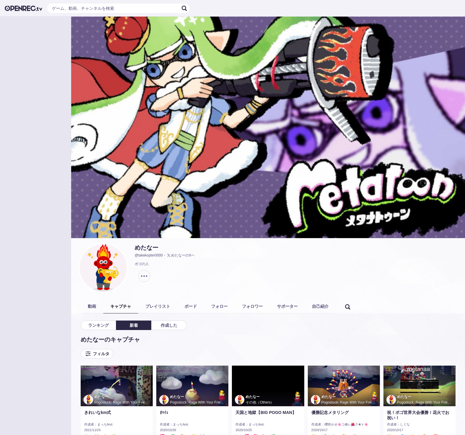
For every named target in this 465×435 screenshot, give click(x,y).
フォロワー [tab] (252, 306)
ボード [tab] (190, 306)
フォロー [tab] (219, 306)
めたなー (146, 247)
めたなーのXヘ (180, 255)
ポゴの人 (142, 264)
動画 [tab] (92, 306)
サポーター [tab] (287, 306)
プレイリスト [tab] (157, 306)
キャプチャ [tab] (120, 306)
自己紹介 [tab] (320, 306)
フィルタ (97, 353)
